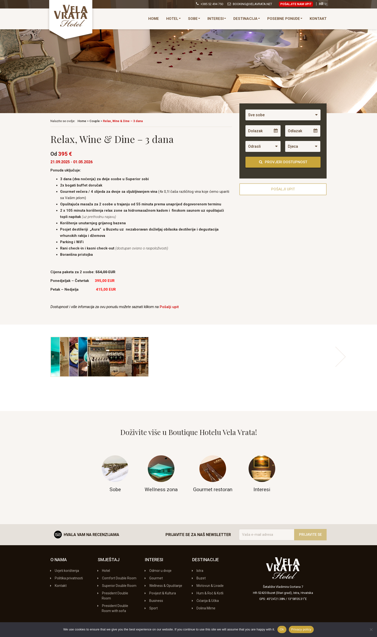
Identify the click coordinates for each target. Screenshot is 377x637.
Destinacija (246, 18)
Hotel (173, 18)
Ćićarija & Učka (207, 601)
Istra (199, 571)
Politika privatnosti (69, 578)
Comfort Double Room (119, 578)
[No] (371, 629)
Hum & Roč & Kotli (209, 593)
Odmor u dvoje (160, 571)
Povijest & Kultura (162, 593)
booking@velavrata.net (252, 4)
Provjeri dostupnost (283, 162)
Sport (153, 608)
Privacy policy (301, 629)
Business (156, 601)
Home (153, 18)
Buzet (201, 578)
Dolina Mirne (205, 608)
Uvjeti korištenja (67, 571)
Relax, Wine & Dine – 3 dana (123, 121)
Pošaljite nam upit (296, 4)
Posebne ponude (284, 18)
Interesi (216, 18)
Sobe (194, 18)
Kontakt (318, 18)
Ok (282, 629)
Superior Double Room (119, 586)
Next (340, 356)
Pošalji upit (169, 307)
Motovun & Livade (210, 586)
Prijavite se (310, 534)
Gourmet (156, 578)
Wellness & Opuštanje (165, 586)
